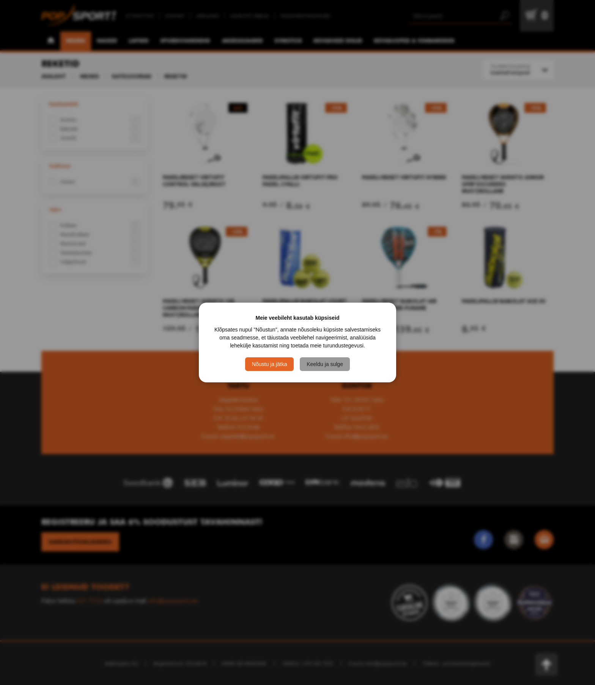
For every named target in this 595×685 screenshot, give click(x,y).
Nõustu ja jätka (269, 364)
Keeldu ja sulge (325, 364)
